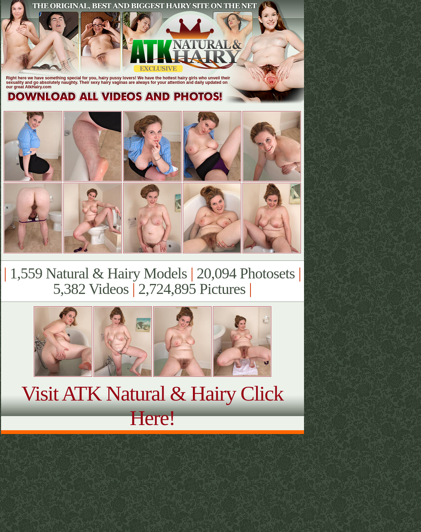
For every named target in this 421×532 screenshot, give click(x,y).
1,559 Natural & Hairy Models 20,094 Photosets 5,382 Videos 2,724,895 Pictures (152, 281)
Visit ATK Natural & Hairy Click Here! (152, 406)
